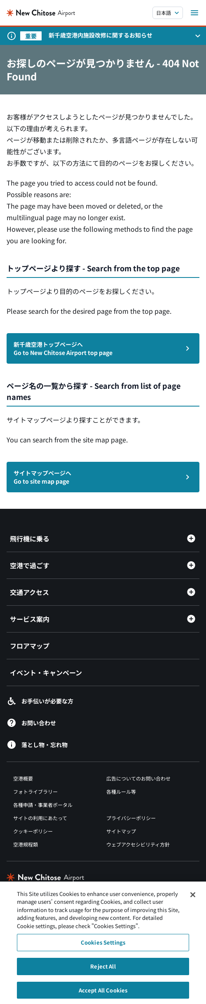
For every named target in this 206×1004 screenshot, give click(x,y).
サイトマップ (121, 831)
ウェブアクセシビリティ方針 (138, 844)
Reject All (102, 969)
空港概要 (23, 778)
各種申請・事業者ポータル (43, 804)
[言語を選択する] (167, 13)
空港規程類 (25, 844)
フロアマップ (29, 646)
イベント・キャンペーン (46, 672)
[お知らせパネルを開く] (198, 36)
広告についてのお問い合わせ (138, 778)
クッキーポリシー (33, 831)
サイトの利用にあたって (40, 817)
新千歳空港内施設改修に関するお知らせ (100, 35)
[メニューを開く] (194, 13)
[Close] (193, 898)
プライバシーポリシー (131, 817)
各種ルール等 (121, 791)
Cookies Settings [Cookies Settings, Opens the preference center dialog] (103, 946)
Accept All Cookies (103, 993)
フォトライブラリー (35, 791)
